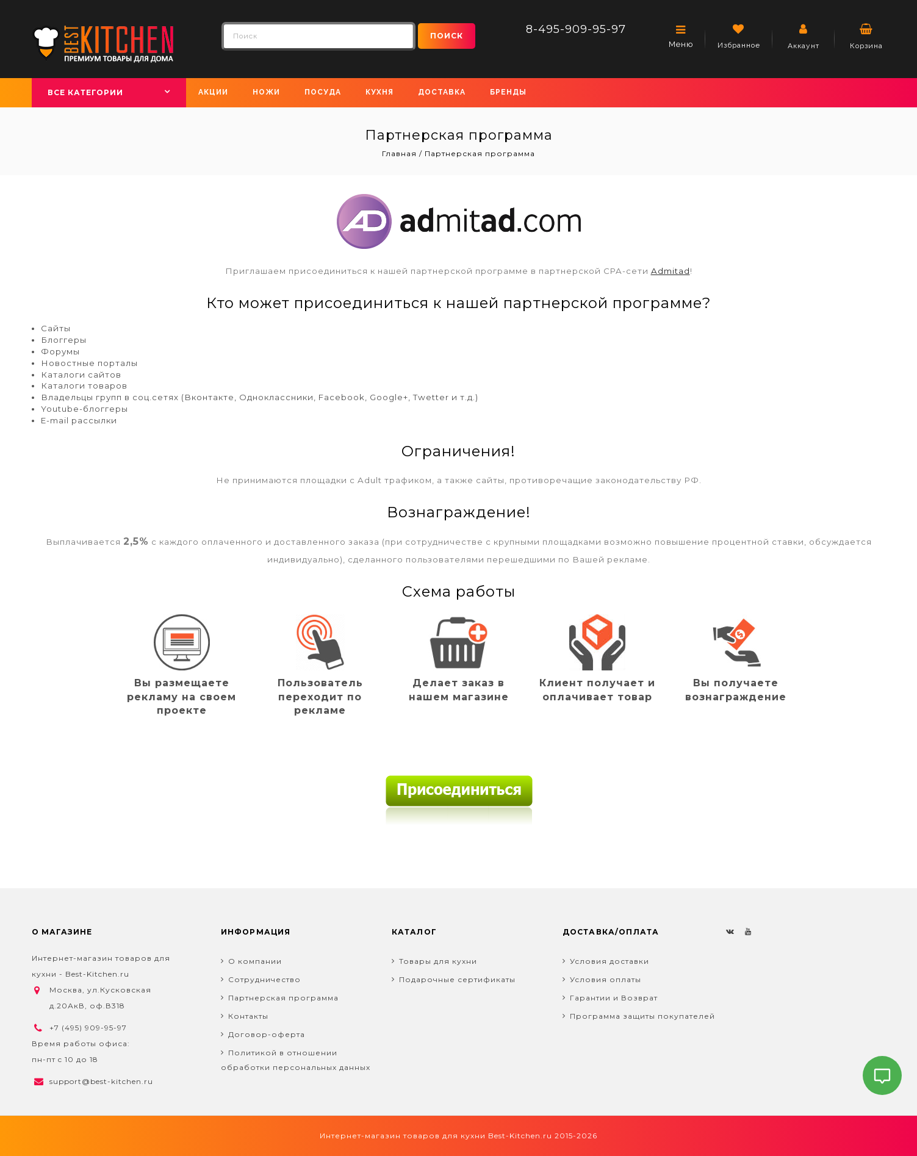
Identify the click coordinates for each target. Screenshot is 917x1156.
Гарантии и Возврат (614, 997)
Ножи (266, 92)
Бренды (508, 92)
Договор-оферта (266, 1034)
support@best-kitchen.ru (101, 1081)
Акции (213, 92)
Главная (400, 153)
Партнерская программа (283, 997)
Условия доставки (609, 961)
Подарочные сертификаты (457, 979)
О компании (255, 961)
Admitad (670, 271)
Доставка (442, 92)
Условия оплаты (605, 979)
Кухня (379, 92)
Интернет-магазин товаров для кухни (403, 1135)
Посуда (322, 92)
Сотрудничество (264, 979)
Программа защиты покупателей (642, 1016)
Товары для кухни (438, 961)
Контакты (248, 1016)
